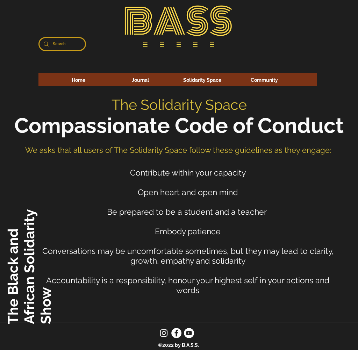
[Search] (61, 44)
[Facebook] (176, 333)
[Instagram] (164, 333)
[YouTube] (189, 333)
